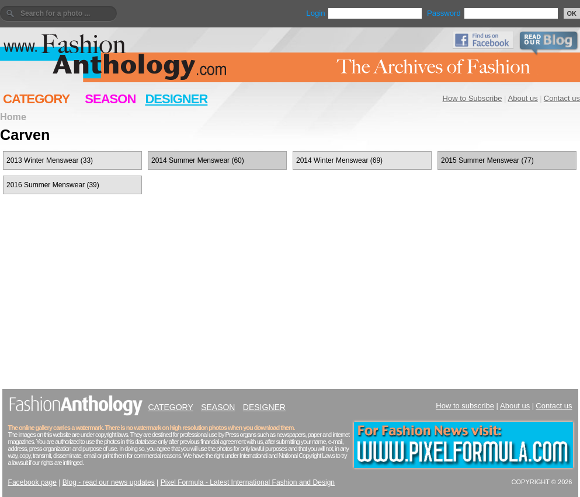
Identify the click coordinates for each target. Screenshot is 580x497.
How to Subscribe (472, 98)
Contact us (562, 98)
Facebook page (32, 482)
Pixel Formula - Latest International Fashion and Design (248, 482)
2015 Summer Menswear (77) (487, 160)
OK (572, 13)
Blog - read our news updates (108, 482)
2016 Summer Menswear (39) (52, 185)
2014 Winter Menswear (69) (339, 160)
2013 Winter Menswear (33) (49, 160)
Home (13, 116)
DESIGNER (176, 99)
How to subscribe (465, 405)
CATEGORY (36, 99)
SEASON (110, 99)
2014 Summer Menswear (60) (197, 160)
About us (523, 98)
